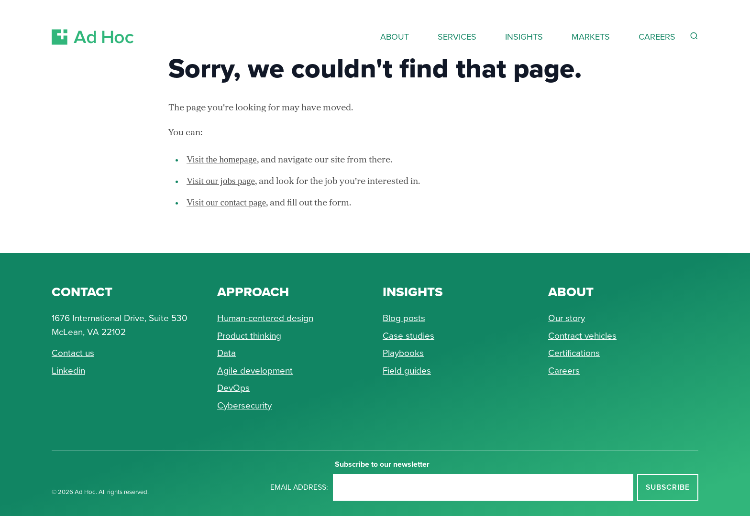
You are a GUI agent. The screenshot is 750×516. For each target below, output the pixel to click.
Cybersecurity (244, 405)
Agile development (255, 370)
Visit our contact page (226, 202)
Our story (566, 318)
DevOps (233, 388)
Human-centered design (265, 318)
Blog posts (404, 318)
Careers (564, 370)
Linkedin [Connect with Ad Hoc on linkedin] (68, 370)
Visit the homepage (222, 159)
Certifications (574, 353)
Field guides (407, 370)
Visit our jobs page (221, 181)
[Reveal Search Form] (694, 36)
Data (226, 353)
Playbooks (403, 353)
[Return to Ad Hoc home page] (93, 25)
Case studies (408, 336)
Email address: (299, 487)
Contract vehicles (582, 336)
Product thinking (249, 336)
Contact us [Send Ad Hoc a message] (73, 353)
